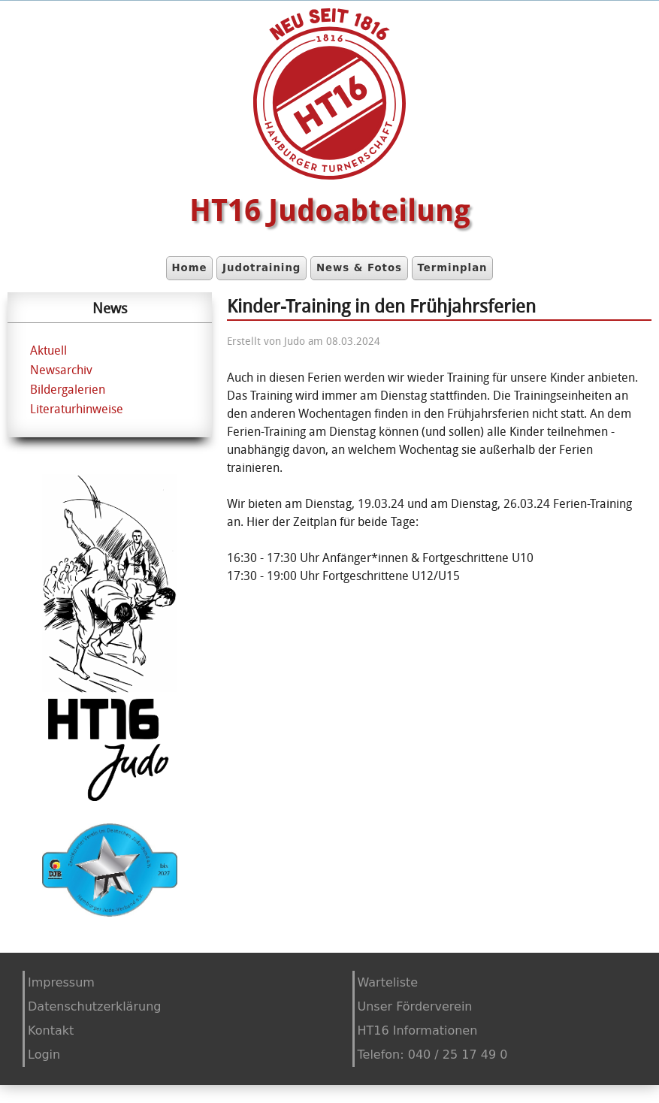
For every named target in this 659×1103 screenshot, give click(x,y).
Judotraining (261, 267)
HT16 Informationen (418, 1030)
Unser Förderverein (415, 1006)
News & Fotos (359, 267)
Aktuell (48, 350)
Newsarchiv (61, 369)
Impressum (61, 982)
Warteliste (388, 982)
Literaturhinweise (76, 408)
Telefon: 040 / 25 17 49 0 (433, 1054)
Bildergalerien (67, 389)
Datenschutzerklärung (94, 1006)
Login (44, 1054)
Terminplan (452, 267)
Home (189, 267)
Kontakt (51, 1030)
